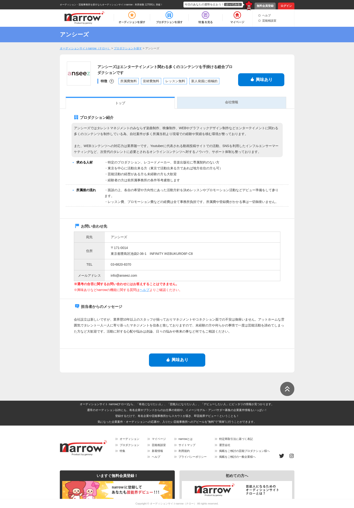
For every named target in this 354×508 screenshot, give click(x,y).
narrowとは (186, 439)
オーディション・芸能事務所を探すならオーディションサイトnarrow (96, 4)
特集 (122, 451)
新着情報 (157, 451)
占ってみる (233, 4)
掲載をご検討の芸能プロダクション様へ (244, 451)
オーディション (129, 439)
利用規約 (184, 451)
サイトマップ (187, 445)
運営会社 (224, 445)
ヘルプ (266, 15)
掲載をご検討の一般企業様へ (237, 456)
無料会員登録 (265, 6)
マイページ (159, 439)
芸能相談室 (269, 20)
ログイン (286, 6)
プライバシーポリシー (193, 456)
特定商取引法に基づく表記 (236, 439)
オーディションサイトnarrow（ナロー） (173, 503)
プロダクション (129, 445)
